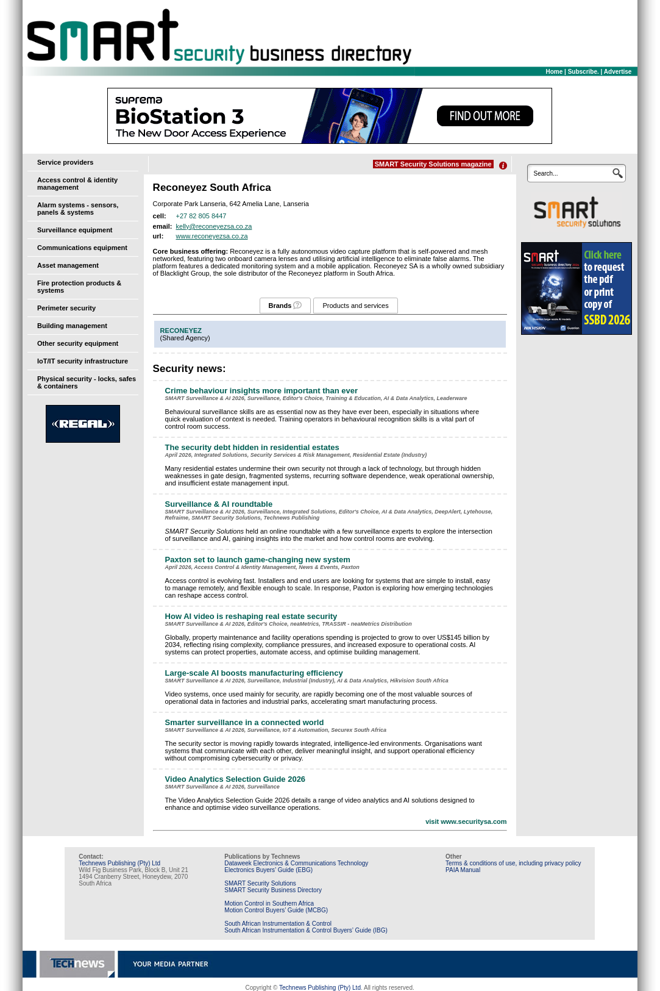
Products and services (355, 305)
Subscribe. (583, 71)
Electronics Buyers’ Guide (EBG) (268, 870)
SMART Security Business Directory (273, 890)
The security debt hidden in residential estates (252, 447)
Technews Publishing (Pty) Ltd (119, 863)
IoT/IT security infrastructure (82, 361)
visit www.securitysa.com (465, 821)
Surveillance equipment (74, 230)
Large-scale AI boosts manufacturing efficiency (254, 673)
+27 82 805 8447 (201, 216)
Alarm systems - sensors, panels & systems (77, 208)
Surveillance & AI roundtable (219, 504)
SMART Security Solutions (260, 883)
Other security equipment (77, 343)
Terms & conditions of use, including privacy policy (513, 863)
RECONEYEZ (181, 330)
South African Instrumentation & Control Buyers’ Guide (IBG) (306, 930)
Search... (545, 173)
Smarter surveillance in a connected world (244, 722)
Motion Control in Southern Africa (269, 903)
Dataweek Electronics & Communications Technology (296, 863)
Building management (72, 325)
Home (554, 71)
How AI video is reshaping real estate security (251, 616)
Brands (280, 305)
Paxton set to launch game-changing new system (257, 559)
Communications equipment (82, 247)
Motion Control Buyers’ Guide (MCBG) (276, 910)
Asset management (68, 265)
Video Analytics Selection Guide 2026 (235, 779)
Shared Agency (185, 338)
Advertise (618, 71)
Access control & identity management (77, 183)
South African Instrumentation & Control (278, 923)
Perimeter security (66, 308)
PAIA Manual (462, 870)
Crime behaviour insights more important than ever (261, 390)
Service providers (65, 162)
